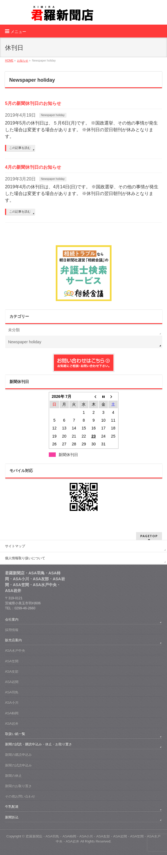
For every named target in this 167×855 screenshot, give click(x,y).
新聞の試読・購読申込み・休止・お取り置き (38, 744)
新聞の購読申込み (18, 755)
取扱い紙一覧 (15, 734)
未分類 (14, 330)
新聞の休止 (13, 776)
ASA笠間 (11, 661)
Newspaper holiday (53, 115)
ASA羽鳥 (11, 692)
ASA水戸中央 (15, 650)
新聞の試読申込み (18, 765)
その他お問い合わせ (20, 796)
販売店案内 (13, 640)
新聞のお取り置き (18, 786)
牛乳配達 (11, 807)
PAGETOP (149, 536)
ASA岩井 (11, 723)
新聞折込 (11, 817)
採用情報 (11, 630)
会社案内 (11, 619)
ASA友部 (11, 671)
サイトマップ (15, 546)
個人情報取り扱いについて (25, 558)
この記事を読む (20, 147)
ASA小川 (11, 702)
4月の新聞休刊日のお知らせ (33, 167)
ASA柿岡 (11, 713)
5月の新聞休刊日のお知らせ (33, 103)
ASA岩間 (11, 682)
